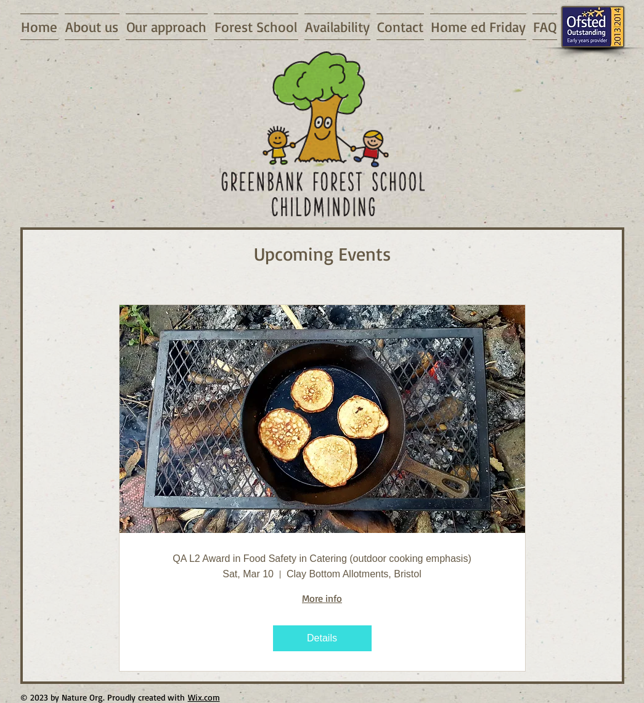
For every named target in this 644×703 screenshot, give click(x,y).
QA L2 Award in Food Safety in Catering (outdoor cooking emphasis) (322, 558)
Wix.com (204, 697)
